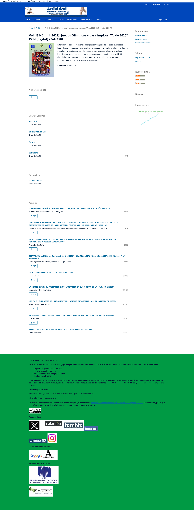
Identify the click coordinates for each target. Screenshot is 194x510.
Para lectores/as (141, 35)
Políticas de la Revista (68, 20)
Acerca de (49, 20)
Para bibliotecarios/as (143, 43)
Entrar (166, 4)
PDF (34, 97)
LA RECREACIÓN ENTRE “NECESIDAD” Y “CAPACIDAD (51, 272)
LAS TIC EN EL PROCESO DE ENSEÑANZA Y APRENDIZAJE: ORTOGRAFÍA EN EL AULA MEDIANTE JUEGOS (72, 301)
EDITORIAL (33, 153)
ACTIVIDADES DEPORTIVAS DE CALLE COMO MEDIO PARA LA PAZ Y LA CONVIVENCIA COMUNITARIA (71, 315)
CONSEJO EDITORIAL (37, 132)
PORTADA (33, 121)
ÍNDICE (32, 142)
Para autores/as (141, 39)
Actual (27, 20)
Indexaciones (86, 20)
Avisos (98, 20)
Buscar (163, 20)
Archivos (37, 20)
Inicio (31, 28)
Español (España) (142, 57)
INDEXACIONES (35, 180)
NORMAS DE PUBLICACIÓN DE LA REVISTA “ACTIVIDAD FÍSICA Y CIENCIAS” (61, 329)
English (138, 61)
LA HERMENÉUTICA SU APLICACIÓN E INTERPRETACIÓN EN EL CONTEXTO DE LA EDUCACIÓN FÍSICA (71, 287)
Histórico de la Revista (153, 4)
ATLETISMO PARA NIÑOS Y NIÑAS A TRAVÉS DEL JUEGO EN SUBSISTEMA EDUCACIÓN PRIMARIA (69, 208)
